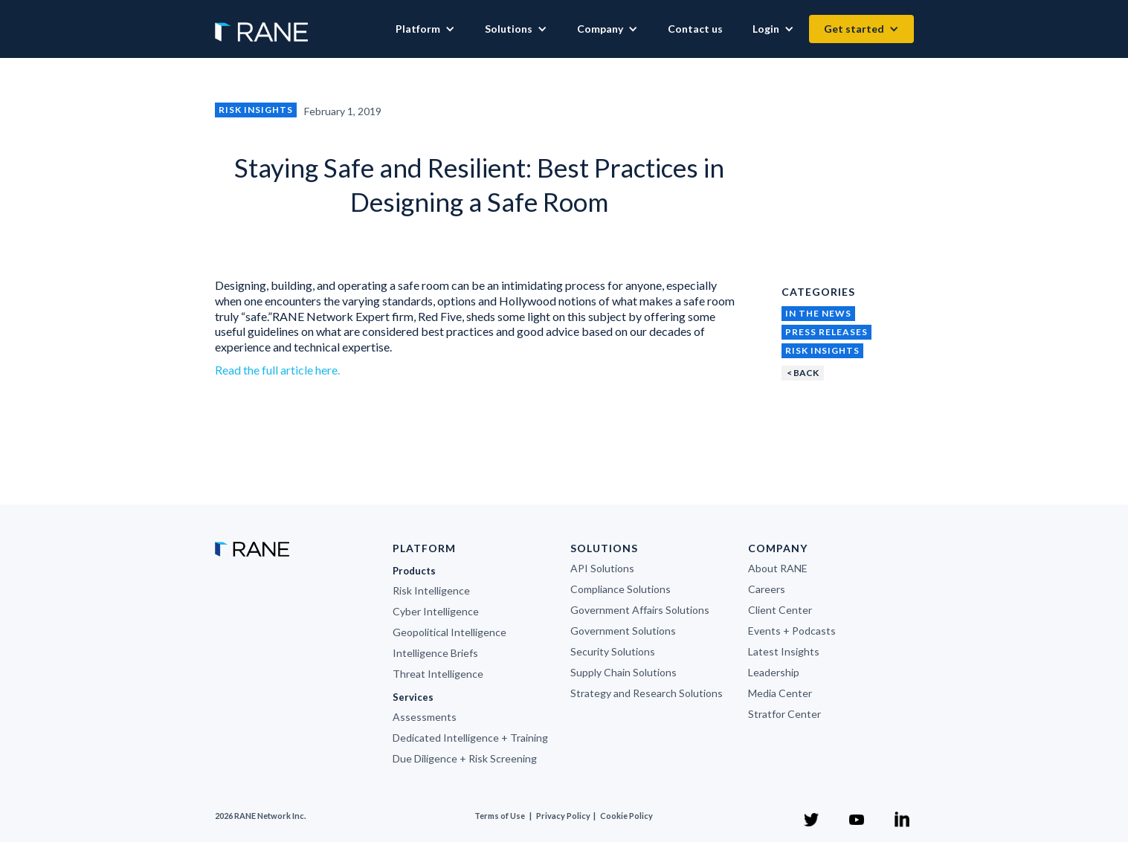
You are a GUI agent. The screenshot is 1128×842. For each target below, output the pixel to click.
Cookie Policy (626, 815)
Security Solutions (612, 651)
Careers (766, 589)
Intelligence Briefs (435, 653)
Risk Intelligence (431, 590)
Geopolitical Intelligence (449, 632)
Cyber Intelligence (436, 611)
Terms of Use (499, 815)
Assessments (425, 716)
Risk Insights (256, 109)
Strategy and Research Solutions (646, 693)
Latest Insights (783, 651)
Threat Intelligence (438, 673)
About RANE (778, 568)
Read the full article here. (277, 370)
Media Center (780, 693)
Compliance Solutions (620, 589)
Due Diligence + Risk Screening (465, 758)
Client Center (780, 609)
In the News (818, 313)
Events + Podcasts (792, 630)
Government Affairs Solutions (639, 609)
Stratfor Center (784, 713)
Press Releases (826, 331)
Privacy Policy (564, 815)
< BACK (803, 372)
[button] (425, 29)
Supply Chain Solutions (623, 672)
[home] (261, 24)
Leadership (773, 672)
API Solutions (602, 568)
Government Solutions (623, 630)
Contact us (695, 28)
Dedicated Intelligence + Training (470, 737)
